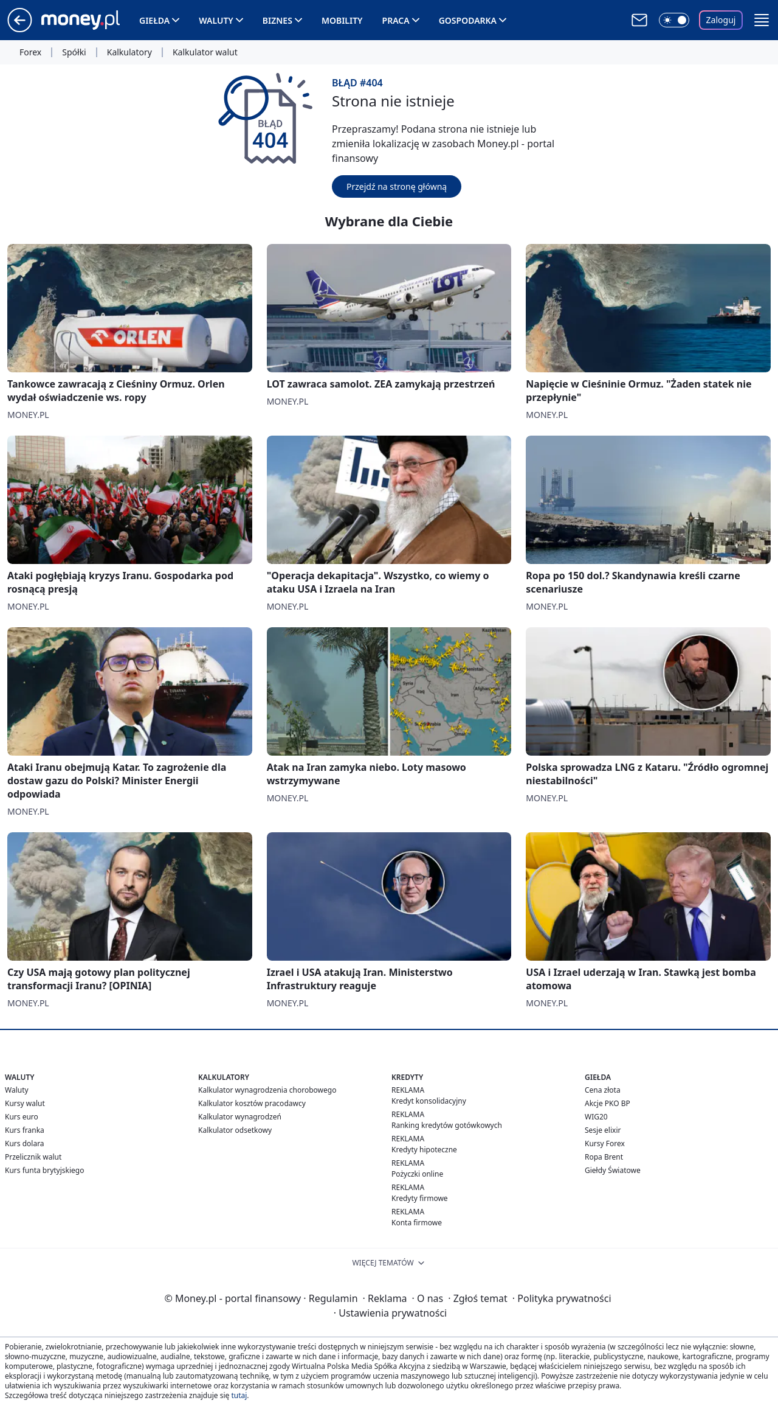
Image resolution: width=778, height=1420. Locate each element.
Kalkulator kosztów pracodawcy (252, 1103)
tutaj (239, 1395)
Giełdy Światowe (613, 1170)
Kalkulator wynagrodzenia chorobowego (267, 1090)
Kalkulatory (129, 52)
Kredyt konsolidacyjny (428, 1101)
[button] (761, 20)
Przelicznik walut (33, 1157)
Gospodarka (468, 20)
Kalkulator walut (205, 52)
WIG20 (596, 1117)
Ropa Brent (604, 1157)
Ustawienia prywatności (390, 1313)
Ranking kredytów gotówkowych (446, 1125)
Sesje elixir (603, 1130)
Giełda (154, 20)
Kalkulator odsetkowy (235, 1130)
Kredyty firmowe (419, 1198)
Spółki (74, 52)
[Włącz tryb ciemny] (674, 20)
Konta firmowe (416, 1222)
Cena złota (603, 1090)
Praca (396, 20)
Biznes (277, 20)
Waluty (216, 20)
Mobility (342, 20)
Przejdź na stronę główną (396, 186)
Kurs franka (24, 1130)
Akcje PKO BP (607, 1103)
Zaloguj (721, 20)
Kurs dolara (24, 1143)
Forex (30, 52)
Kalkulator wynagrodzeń (239, 1117)
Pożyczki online (417, 1174)
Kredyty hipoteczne (424, 1149)
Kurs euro (21, 1117)
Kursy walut (25, 1103)
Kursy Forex (605, 1143)
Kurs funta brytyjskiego (44, 1170)
